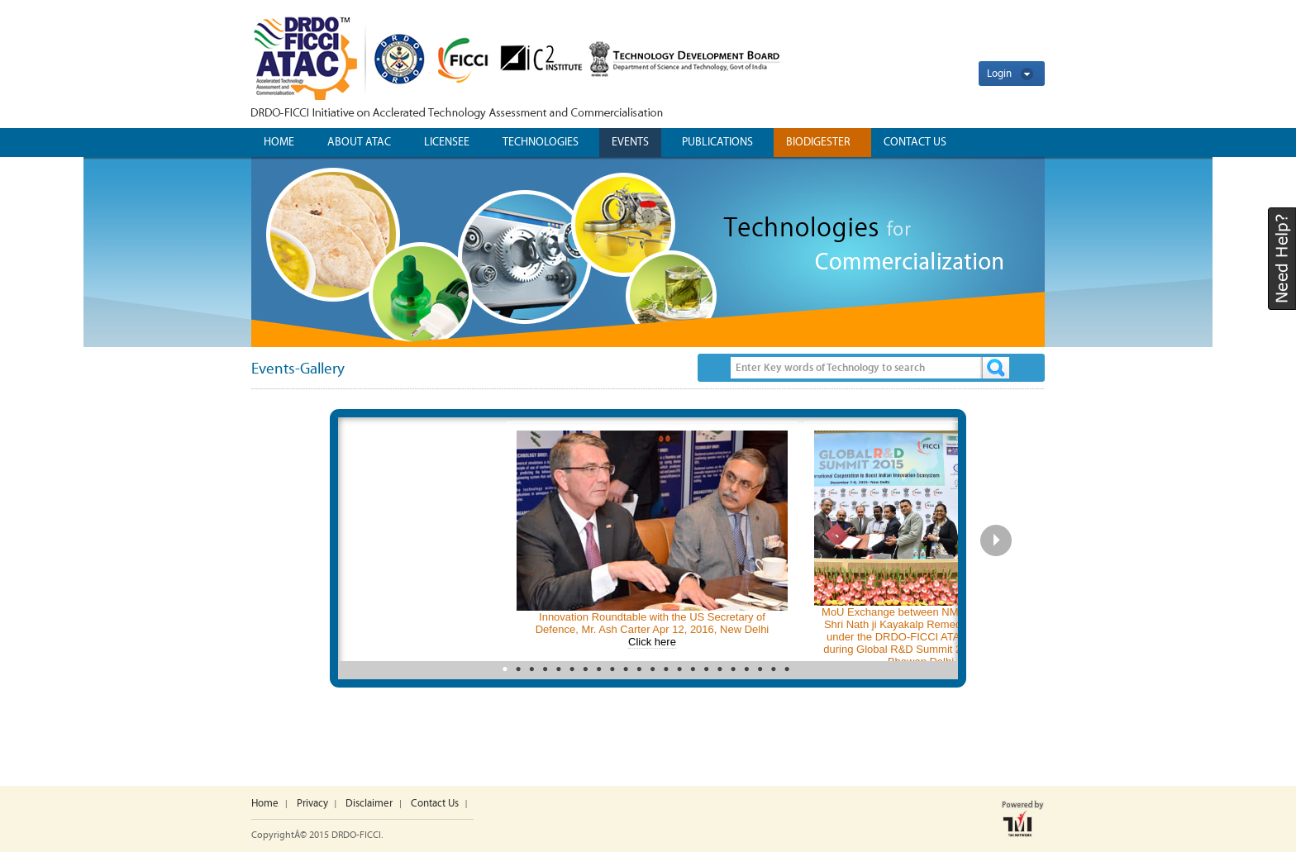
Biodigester (818, 142)
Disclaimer (369, 803)
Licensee (446, 142)
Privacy (312, 803)
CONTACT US (915, 142)
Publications (717, 142)
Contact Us (435, 803)
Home (279, 142)
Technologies (541, 142)
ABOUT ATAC (359, 142)
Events (630, 142)
